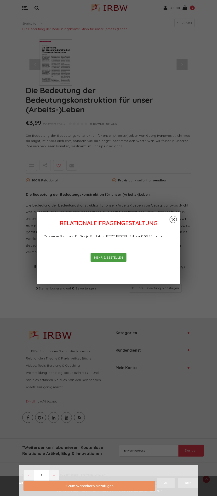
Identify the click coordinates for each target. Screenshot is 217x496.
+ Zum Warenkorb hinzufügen (88, 486)
